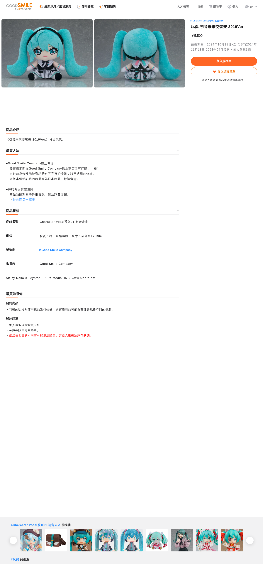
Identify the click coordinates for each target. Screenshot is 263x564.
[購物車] (214, 6)
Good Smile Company (57, 249)
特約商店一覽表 (24, 199)
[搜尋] (197, 6)
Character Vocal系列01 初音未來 (208, 21)
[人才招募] (178, 6)
